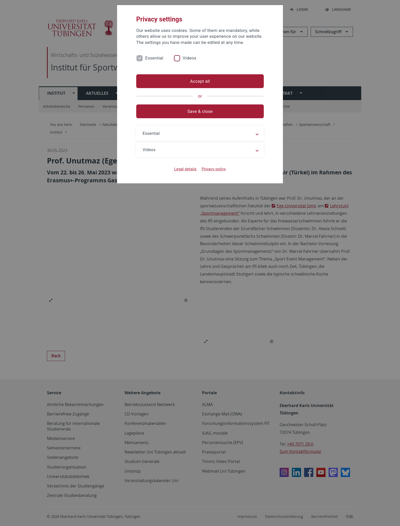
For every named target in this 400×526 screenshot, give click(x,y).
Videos (189, 58)
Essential (154, 58)
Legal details (185, 169)
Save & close (200, 111)
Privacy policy (214, 169)
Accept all (200, 81)
